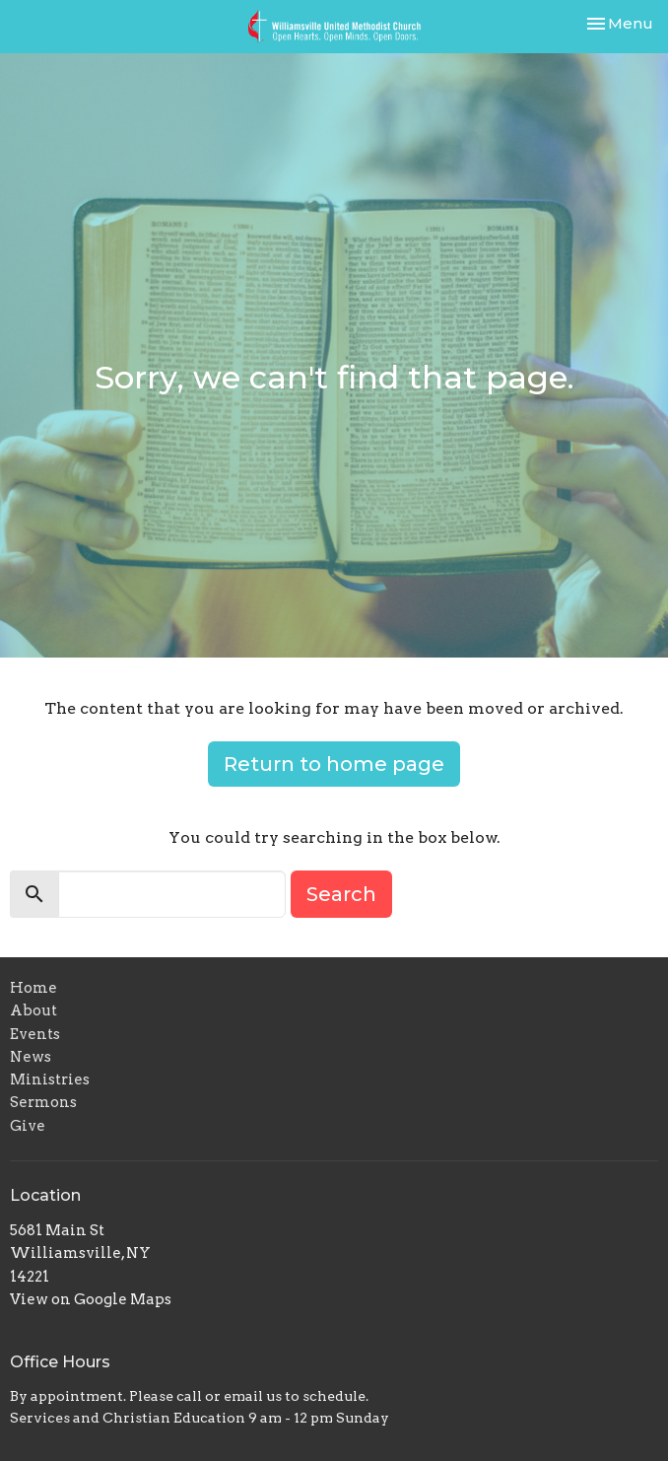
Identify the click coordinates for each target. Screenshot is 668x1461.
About (33, 1010)
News (30, 1057)
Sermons (43, 1102)
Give (27, 1126)
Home (33, 988)
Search (341, 894)
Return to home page (334, 764)
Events (35, 1034)
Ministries (50, 1079)
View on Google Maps (90, 1299)
